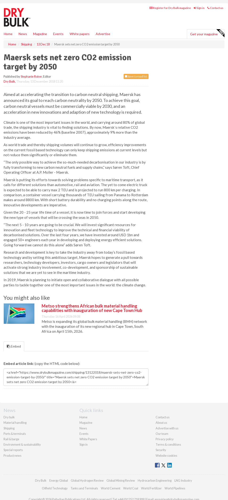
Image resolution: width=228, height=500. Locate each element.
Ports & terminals (15, 434)
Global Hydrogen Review (87, 480)
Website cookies (166, 455)
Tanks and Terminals (84, 488)
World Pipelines (175, 488)
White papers (80, 34)
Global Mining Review (120, 480)
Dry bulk (9, 417)
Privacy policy (165, 439)
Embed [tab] (14, 346)
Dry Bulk (9, 81)
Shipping (9, 428)
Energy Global (58, 480)
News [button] (23, 34)
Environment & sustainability (22, 444)
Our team (162, 434)
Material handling (15, 422)
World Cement (110, 488)
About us (161, 422)
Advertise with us (167, 428)
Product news (12, 455)
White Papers (88, 439)
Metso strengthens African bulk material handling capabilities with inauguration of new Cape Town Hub (92, 308)
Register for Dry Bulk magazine (170, 7)
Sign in (199, 7)
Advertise (103, 34)
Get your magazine (207, 33)
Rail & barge (11, 439)
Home (8, 34)
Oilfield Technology (55, 488)
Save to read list (136, 76)
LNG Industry (183, 480)
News (83, 428)
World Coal (130, 488)
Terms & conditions (168, 444)
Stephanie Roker (31, 76)
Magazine (40, 34)
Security (161, 450)
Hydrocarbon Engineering (155, 480)
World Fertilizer (151, 488)
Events (58, 34)
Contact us (215, 7)
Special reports (13, 450)
